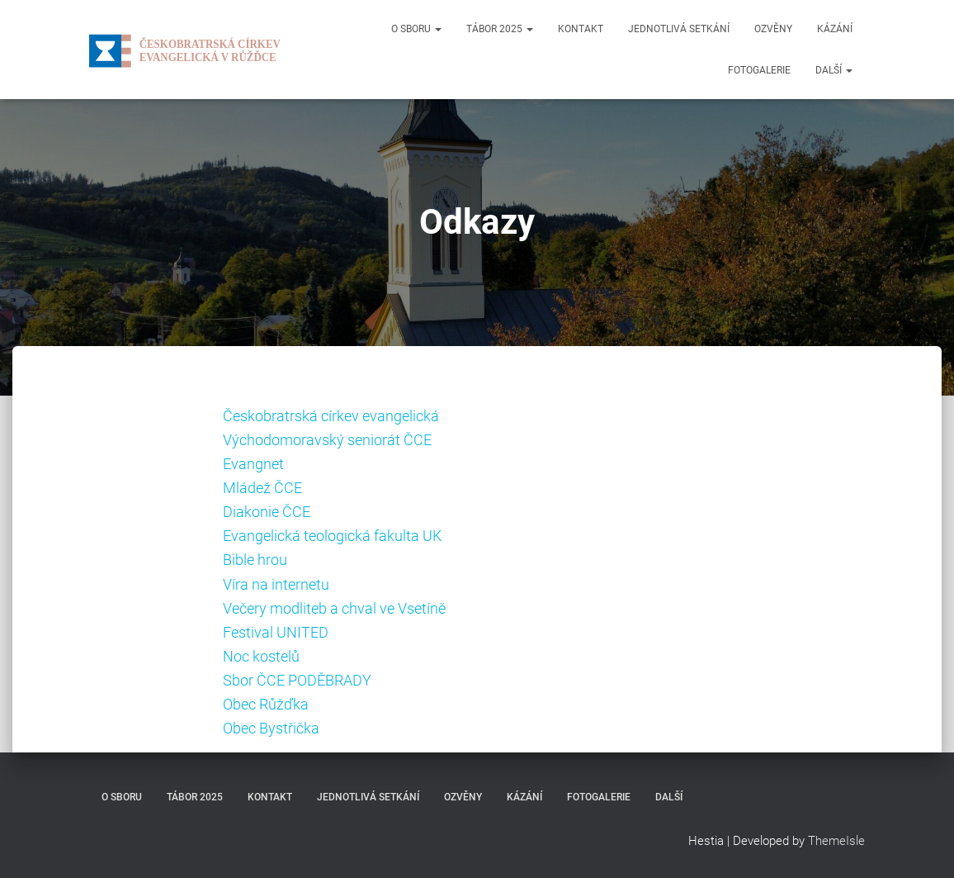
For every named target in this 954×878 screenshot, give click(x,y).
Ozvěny (773, 29)
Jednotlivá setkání (679, 29)
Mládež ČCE (262, 487)
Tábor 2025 (499, 29)
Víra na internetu (276, 584)
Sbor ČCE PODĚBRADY (297, 680)
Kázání (834, 29)
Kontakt (580, 29)
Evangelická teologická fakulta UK (332, 535)
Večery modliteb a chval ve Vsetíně (334, 608)
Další (833, 70)
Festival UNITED (275, 632)
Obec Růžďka (266, 704)
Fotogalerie (759, 70)
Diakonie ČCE (266, 511)
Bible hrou (255, 559)
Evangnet (253, 463)
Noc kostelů (261, 656)
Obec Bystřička (271, 728)
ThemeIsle (836, 840)
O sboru (416, 29)
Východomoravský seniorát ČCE (327, 439)
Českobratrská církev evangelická (331, 416)
